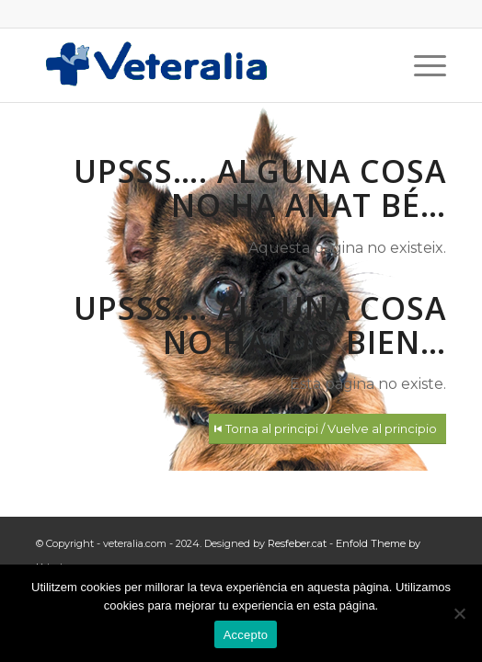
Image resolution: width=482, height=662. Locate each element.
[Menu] (421, 65)
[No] (459, 613)
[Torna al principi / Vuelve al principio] (327, 429)
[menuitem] (421, 65)
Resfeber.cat (297, 543)
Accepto (246, 635)
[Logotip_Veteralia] (199, 65)
